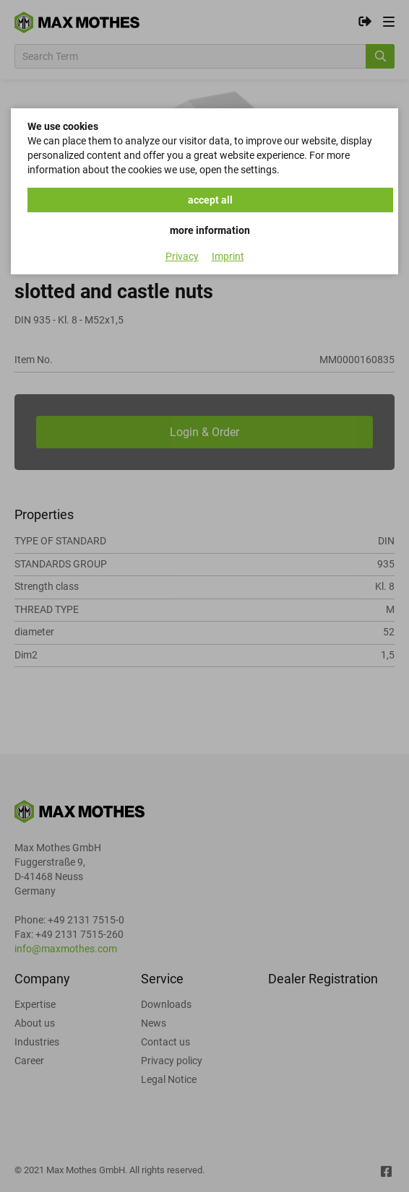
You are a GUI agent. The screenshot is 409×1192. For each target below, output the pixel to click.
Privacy (182, 256)
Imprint (228, 256)
